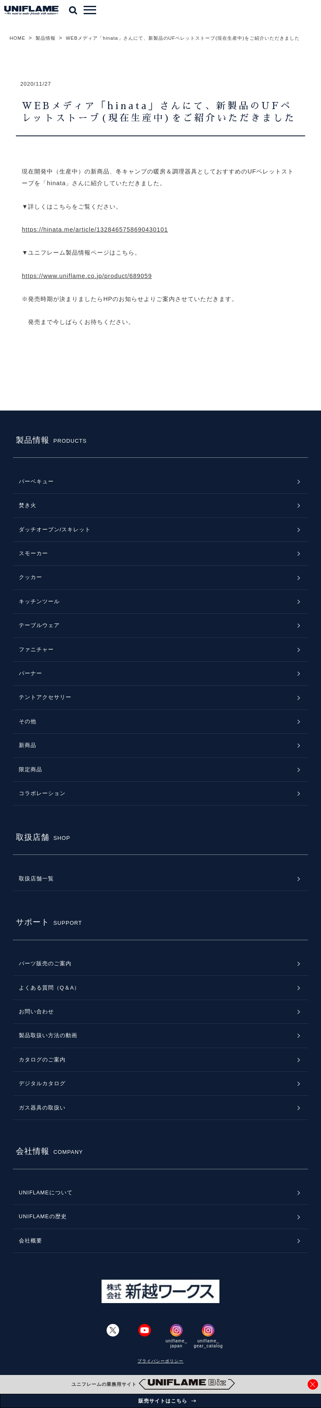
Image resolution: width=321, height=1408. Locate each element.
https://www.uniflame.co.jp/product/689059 (87, 276)
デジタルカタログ (42, 1083)
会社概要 (30, 1240)
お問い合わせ (36, 1011)
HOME (17, 38)
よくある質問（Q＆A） (49, 988)
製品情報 (46, 38)
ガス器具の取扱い (42, 1107)
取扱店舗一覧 (36, 878)
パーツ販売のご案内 (45, 963)
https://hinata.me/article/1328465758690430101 (95, 229)
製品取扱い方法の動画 (48, 1035)
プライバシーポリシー (160, 1361)
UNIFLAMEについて (46, 1192)
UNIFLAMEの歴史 (43, 1216)
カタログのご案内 (42, 1059)
